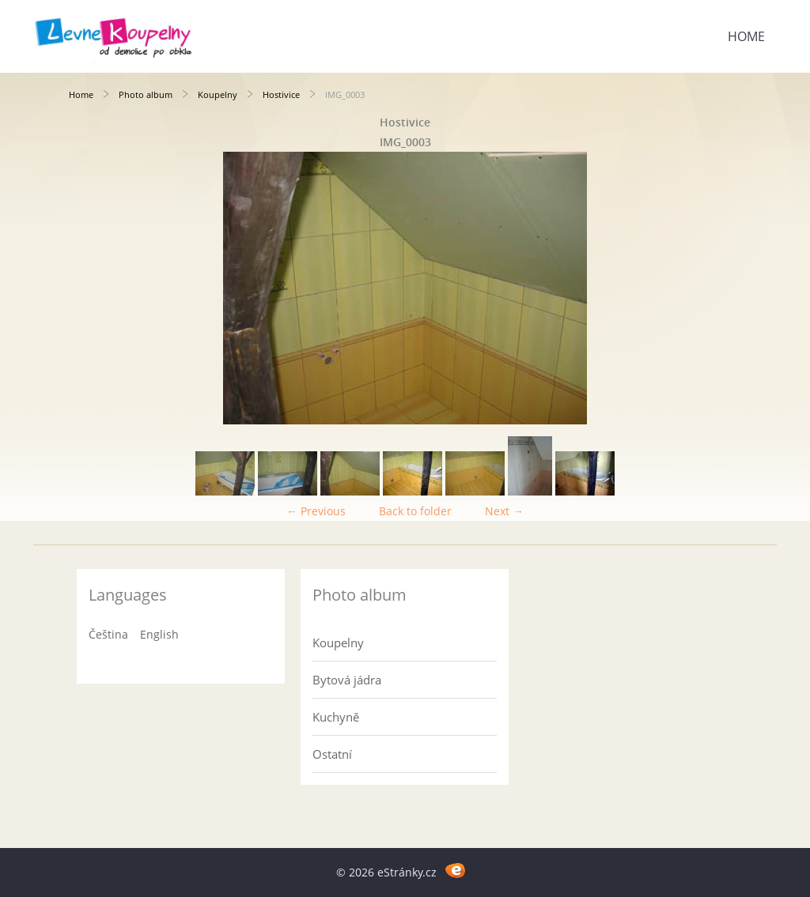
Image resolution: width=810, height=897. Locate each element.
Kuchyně (335, 717)
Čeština (108, 634)
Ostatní (332, 754)
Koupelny (217, 94)
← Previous (316, 510)
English (159, 634)
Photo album (145, 94)
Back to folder (415, 510)
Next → (504, 510)
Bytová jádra (346, 680)
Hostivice (281, 94)
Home (746, 36)
